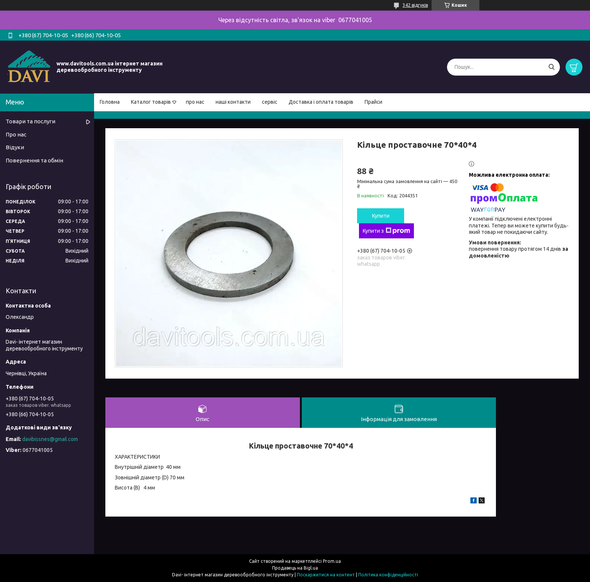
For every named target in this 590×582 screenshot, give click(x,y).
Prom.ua (332, 561)
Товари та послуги (30, 121)
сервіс (269, 102)
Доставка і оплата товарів (321, 102)
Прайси (373, 102)
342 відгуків (415, 5)
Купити (380, 216)
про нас (195, 102)
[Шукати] (551, 67)
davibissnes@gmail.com (50, 439)
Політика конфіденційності (388, 574)
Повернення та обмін (34, 160)
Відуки (15, 147)
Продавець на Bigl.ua (295, 567)
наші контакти (233, 102)
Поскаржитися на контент (326, 574)
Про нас (16, 134)
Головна (110, 102)
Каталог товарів (151, 102)
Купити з (386, 230)
